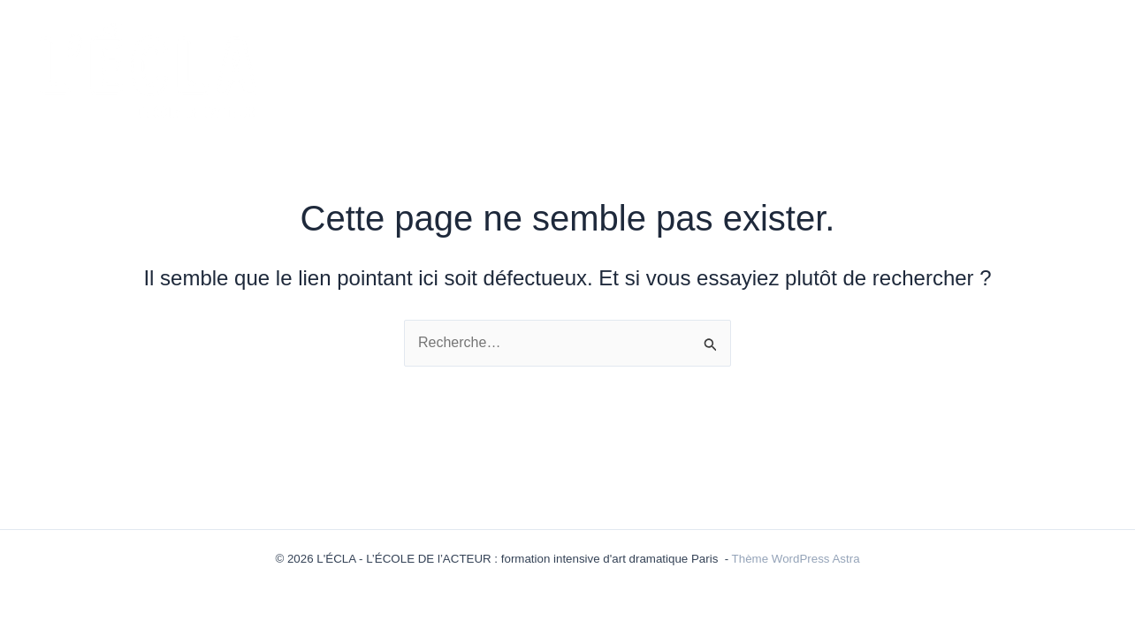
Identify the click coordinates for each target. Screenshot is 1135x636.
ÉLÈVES (855, 69)
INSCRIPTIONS (970, 68)
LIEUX (1069, 68)
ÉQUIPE (755, 69)
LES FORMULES (629, 69)
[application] (528, 69)
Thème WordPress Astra (796, 558)
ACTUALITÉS (485, 69)
